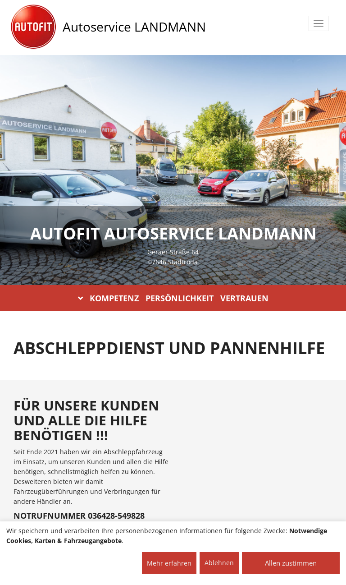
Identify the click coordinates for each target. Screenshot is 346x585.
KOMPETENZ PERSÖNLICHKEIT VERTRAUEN (173, 298)
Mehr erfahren (169, 563)
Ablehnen (219, 562)
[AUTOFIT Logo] (33, 27)
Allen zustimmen (291, 562)
